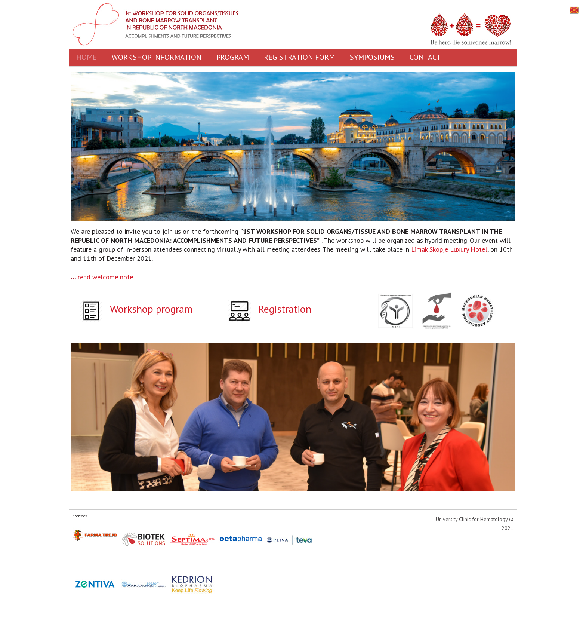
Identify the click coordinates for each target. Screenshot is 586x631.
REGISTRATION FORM (299, 57)
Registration (284, 309)
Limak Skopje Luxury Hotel (449, 249)
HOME (86, 57)
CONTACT (425, 57)
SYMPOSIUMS (372, 57)
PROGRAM (232, 57)
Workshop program (151, 309)
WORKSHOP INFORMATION (156, 57)
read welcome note (105, 277)
